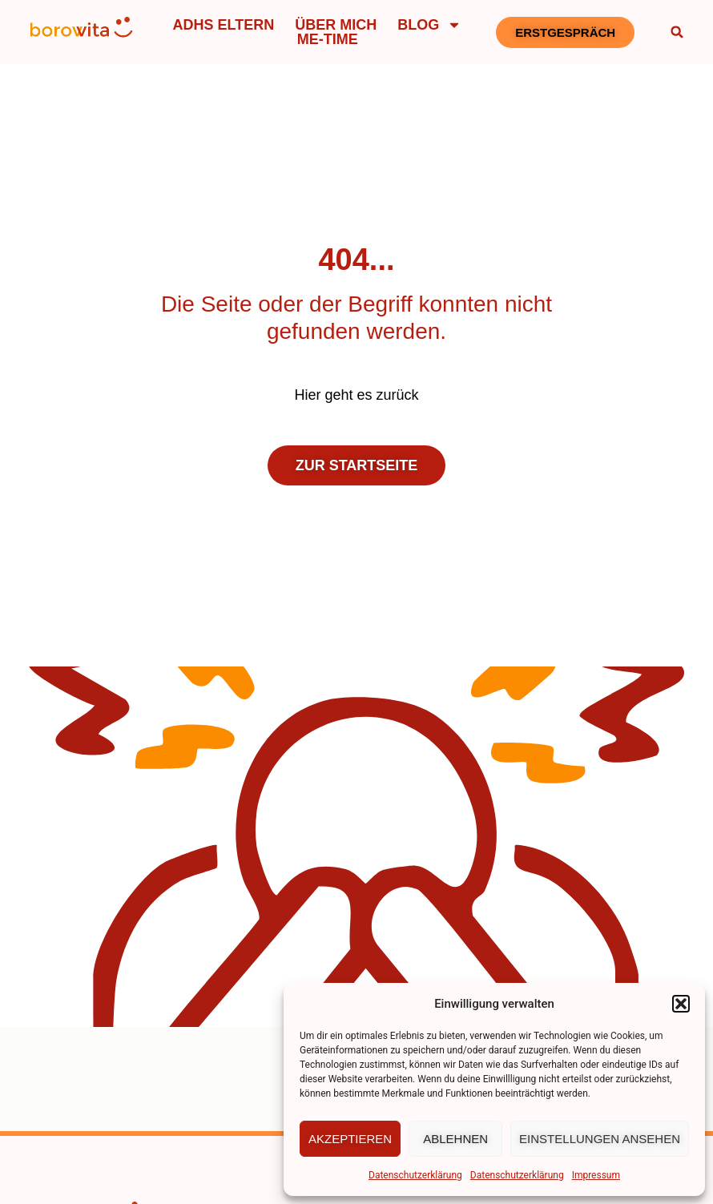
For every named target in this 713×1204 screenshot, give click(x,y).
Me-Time (327, 39)
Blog (429, 25)
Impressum (596, 1175)
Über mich (336, 25)
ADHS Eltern (224, 25)
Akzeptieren (350, 1139)
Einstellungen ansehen (599, 1139)
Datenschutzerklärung (415, 1175)
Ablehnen (455, 1139)
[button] (681, 1004)
